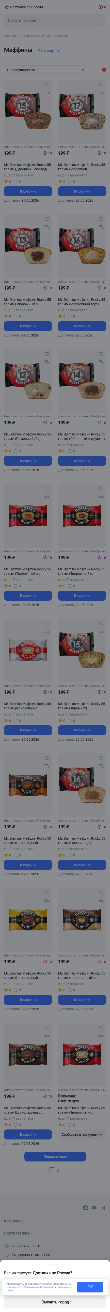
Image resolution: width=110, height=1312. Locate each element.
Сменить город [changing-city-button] (55, 1302)
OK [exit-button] (90, 1287)
